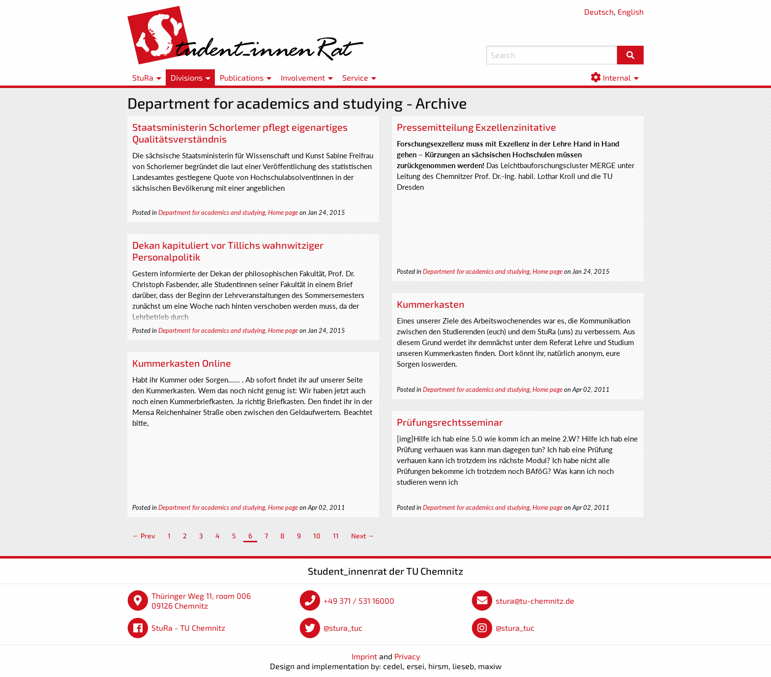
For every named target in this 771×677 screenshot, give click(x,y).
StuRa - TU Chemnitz (188, 627)
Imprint (364, 656)
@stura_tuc (343, 627)
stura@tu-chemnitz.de (535, 600)
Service (355, 77)
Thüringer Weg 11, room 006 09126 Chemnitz (201, 600)
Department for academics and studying (211, 212)
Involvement (303, 77)
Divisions (187, 77)
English (631, 11)
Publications (242, 77)
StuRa (142, 77)
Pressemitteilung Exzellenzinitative (476, 127)
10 (317, 535)
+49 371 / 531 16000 (359, 600)
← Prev (143, 535)
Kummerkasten (431, 304)
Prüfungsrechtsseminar (450, 422)
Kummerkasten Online (181, 363)
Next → (362, 535)
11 (336, 535)
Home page (283, 212)
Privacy (407, 656)
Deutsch (599, 11)
